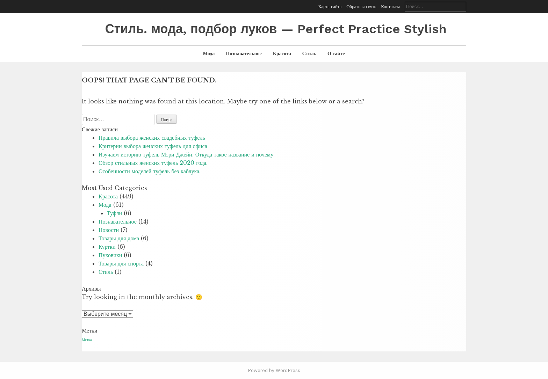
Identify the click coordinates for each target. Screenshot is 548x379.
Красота (282, 53)
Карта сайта (329, 6)
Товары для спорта (121, 263)
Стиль (309, 53)
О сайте (336, 53)
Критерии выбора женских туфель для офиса (153, 146)
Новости (109, 229)
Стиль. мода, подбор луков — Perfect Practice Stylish (276, 29)
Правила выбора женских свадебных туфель (152, 137)
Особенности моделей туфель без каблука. (150, 171)
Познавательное (243, 53)
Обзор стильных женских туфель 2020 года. (153, 162)
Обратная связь (361, 6)
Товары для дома (119, 238)
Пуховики (110, 255)
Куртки (107, 246)
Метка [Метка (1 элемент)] (87, 339)
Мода (209, 53)
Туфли (114, 213)
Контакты (390, 6)
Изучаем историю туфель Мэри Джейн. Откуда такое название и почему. (187, 154)
